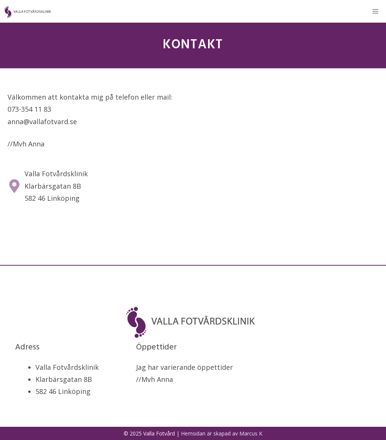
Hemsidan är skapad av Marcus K (221, 433)
